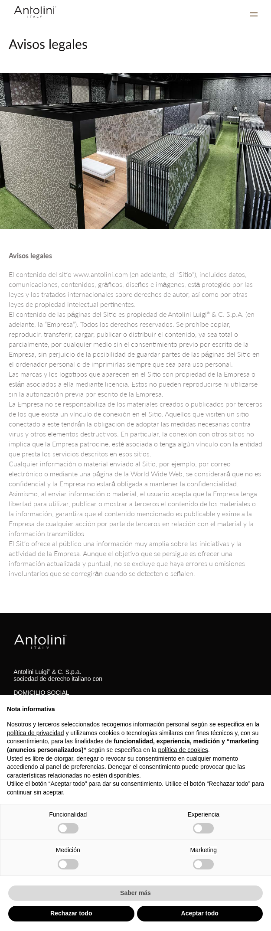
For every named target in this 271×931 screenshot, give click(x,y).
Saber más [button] (135, 892)
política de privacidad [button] (35, 732)
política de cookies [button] (183, 749)
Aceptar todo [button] (200, 913)
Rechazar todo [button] (71, 913)
